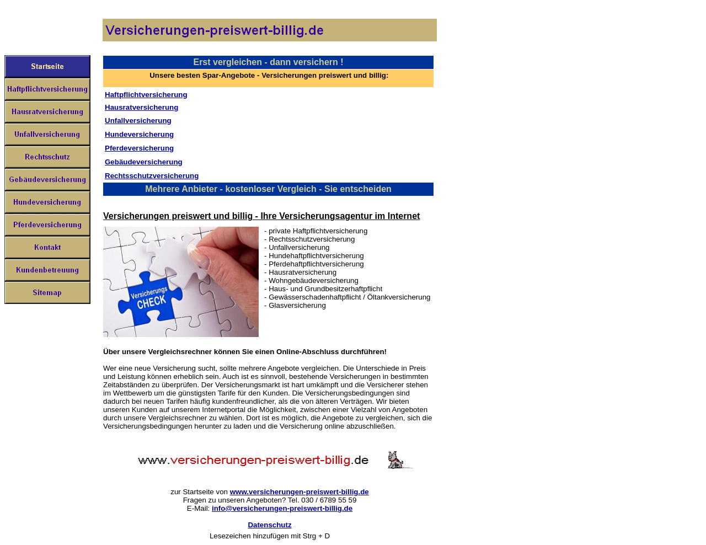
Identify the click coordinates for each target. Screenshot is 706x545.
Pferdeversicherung (139, 148)
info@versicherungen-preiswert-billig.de (282, 508)
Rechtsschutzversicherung (152, 176)
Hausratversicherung (141, 107)
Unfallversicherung (138, 120)
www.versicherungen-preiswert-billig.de (299, 492)
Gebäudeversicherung (144, 162)
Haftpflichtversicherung (146, 94)
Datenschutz (269, 525)
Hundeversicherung (139, 134)
